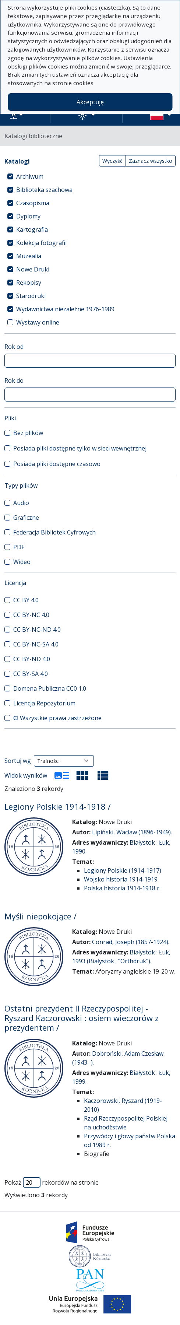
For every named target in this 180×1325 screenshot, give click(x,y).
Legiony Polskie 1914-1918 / (57, 806)
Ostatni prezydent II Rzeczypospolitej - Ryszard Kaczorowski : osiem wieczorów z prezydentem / (81, 1018)
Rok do (14, 380)
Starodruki (31, 296)
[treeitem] (90, 176)
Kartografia (32, 229)
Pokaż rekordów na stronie (51, 1182)
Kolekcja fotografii (41, 243)
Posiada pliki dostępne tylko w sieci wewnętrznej (80, 448)
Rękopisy (28, 282)
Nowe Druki (32, 269)
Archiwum (29, 176)
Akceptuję (90, 102)
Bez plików (28, 433)
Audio (21, 503)
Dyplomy (28, 216)
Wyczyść (112, 160)
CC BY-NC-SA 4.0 (36, 644)
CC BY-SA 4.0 (30, 674)
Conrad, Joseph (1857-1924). (130, 942)
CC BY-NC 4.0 (31, 615)
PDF (18, 547)
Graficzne (26, 517)
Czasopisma (32, 203)
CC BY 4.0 (26, 600)
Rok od (14, 347)
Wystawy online (37, 322)
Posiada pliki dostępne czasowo (56, 464)
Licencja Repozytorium (44, 703)
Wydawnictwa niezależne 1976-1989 (65, 309)
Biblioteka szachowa (44, 190)
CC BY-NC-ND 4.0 (37, 629)
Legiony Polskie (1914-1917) (122, 870)
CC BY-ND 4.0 (31, 659)
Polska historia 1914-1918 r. (122, 888)
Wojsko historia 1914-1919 (121, 879)
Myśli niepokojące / (40, 916)
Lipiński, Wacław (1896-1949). (132, 832)
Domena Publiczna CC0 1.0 (49, 688)
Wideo (22, 562)
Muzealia (28, 256)
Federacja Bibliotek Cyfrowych (54, 532)
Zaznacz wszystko (150, 160)
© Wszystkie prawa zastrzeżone (57, 718)
